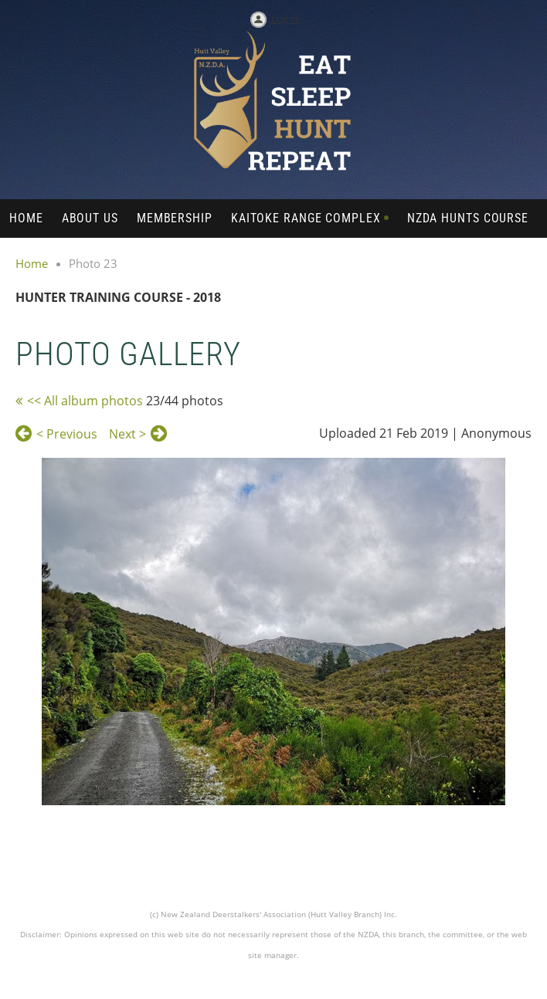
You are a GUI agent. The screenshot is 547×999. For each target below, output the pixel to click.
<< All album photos (85, 400)
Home (31, 263)
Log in (285, 18)
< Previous (66, 433)
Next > (127, 433)
